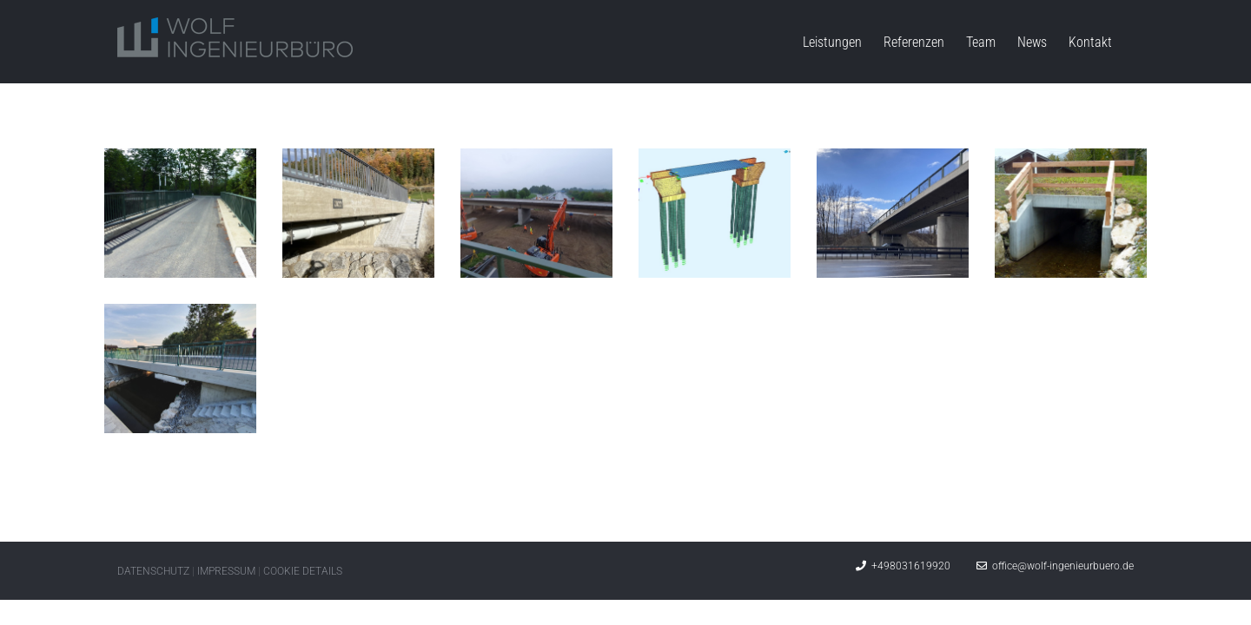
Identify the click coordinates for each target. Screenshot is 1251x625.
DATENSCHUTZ (153, 571)
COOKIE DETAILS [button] (302, 571)
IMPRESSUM (226, 571)
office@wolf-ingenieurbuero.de (1055, 566)
